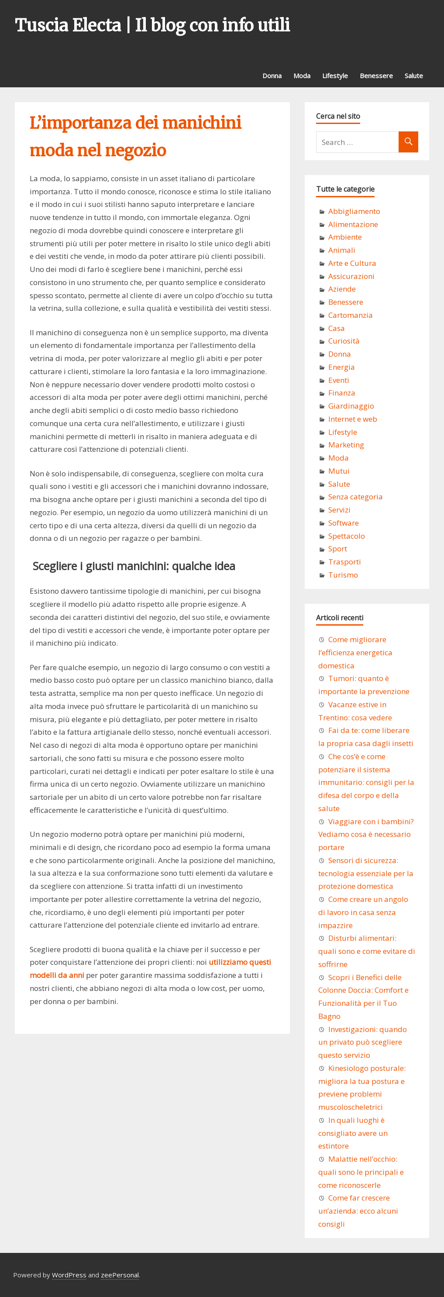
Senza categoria (355, 497)
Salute (414, 75)
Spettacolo (346, 536)
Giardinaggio (351, 406)
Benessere (376, 75)
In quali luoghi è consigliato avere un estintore (353, 1133)
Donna (272, 75)
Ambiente (345, 237)
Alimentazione (353, 224)
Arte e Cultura (352, 263)
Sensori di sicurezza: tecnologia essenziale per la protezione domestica (365, 873)
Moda (301, 75)
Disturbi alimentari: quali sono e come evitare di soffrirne (366, 951)
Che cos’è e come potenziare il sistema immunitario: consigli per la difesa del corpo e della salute (366, 782)
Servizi (339, 510)
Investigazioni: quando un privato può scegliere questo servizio (362, 1042)
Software (343, 523)
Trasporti (344, 562)
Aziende (342, 289)
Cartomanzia (350, 315)
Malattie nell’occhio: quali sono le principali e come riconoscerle (361, 1172)
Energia (341, 367)
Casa (336, 328)
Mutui (339, 471)
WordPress (69, 1274)
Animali (341, 250)
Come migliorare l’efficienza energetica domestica (355, 652)
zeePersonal (120, 1274)
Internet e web (352, 419)
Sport (337, 549)
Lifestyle (335, 75)
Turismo (343, 575)
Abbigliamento (354, 211)
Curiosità (344, 341)
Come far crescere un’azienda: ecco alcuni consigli (358, 1211)
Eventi (338, 380)
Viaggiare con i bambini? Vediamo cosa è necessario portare (366, 834)
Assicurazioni (351, 276)
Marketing (346, 445)
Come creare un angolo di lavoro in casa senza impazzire (363, 912)
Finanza (341, 393)
